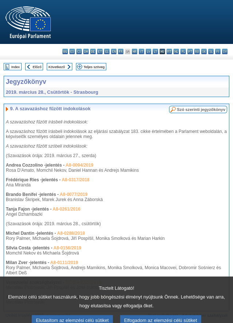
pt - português (190, 51)
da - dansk (86, 51)
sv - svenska (225, 51)
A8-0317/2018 (75, 179)
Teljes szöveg (94, 67)
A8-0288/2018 (71, 233)
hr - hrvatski (134, 51)
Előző (37, 67)
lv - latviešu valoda (148, 51)
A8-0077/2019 (74, 194)
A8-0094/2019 (79, 165)
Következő (57, 67)
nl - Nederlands (176, 51)
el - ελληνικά (107, 51)
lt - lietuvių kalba (155, 51)
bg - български (65, 51)
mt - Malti (169, 51)
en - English (113, 51)
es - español (72, 51)
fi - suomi (218, 51)
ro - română (197, 51)
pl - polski (183, 51)
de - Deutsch (93, 51)
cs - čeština (79, 51)
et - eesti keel (100, 51)
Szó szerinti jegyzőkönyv (201, 109)
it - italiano (141, 51)
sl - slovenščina (211, 51)
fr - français (120, 51)
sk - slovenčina (204, 51)
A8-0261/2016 (66, 209)
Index (15, 67)
